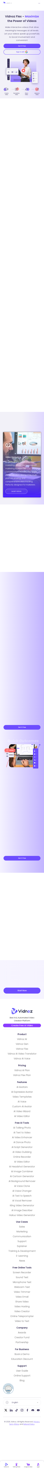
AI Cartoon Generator (22, 1209)
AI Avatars (22, 1120)
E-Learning (22, 1289)
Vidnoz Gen (22, 1077)
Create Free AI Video (22, 1056)
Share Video (22, 1335)
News (22, 1294)
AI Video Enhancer (22, 1170)
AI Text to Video (22, 1165)
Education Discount (22, 1392)
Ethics (16, 1457)
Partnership (22, 1375)
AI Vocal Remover (22, 1233)
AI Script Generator (22, 1180)
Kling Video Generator (22, 1238)
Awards (22, 1366)
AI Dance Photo (22, 1175)
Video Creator (22, 1344)
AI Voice (22, 1134)
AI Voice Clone (22, 1219)
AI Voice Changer (22, 1224)
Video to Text (22, 1354)
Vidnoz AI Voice (22, 1091)
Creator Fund (22, 1370)
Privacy (37, 1455)
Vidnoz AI (22, 1072)
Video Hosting (22, 1339)
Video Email (22, 1330)
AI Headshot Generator (22, 1199)
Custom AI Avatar (22, 1139)
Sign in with (22, 54)
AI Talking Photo (22, 1161)
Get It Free (22, 46)
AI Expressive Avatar (22, 1125)
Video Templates (22, 1130)
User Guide (22, 1404)
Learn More (16, 507)
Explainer (22, 1279)
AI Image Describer (22, 1243)
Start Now (22, 1019)
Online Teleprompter (22, 1349)
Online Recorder (22, 1190)
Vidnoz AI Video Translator (22, 1087)
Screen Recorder (22, 1305)
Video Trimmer (22, 1325)
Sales (22, 1260)
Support (22, 1274)
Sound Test (22, 1310)
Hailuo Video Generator (22, 1248)
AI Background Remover (22, 1214)
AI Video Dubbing (22, 1185)
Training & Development (22, 1284)
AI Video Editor (22, 1149)
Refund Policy (28, 1457)
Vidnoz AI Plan (22, 1103)
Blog (22, 1413)
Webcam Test (22, 1320)
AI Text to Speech (22, 1229)
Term (11, 1457)
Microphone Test (22, 1315)
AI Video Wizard (22, 1144)
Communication (22, 1269)
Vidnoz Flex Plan (22, 1108)
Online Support (22, 1409)
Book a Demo (22, 1387)
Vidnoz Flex (22, 1082)
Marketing (22, 1264)
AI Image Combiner (22, 1204)
